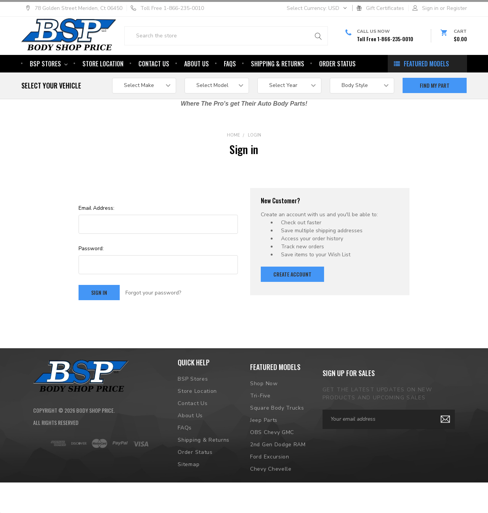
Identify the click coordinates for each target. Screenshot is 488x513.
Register (457, 8)
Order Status (337, 88)
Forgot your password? (153, 317)
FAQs (230, 88)
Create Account (292, 298)
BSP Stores (48, 88)
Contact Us (153, 88)
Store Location (103, 88)
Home (233, 159)
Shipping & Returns (277, 88)
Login (254, 159)
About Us (196, 88)
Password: (91, 273)
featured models (426, 88)
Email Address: (96, 232)
